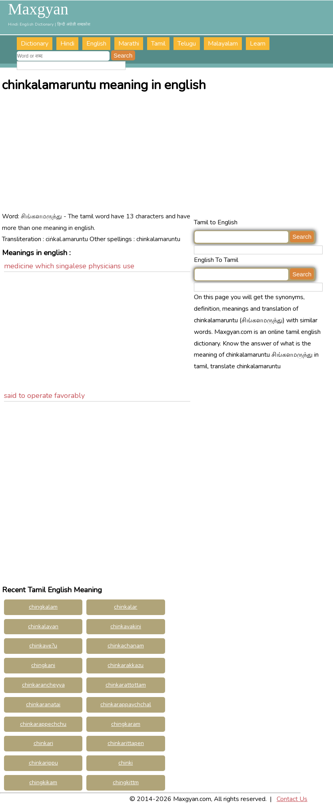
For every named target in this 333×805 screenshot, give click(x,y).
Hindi (67, 43)
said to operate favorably (44, 395)
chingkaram (125, 724)
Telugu (186, 43)
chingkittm (126, 782)
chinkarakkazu (126, 665)
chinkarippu (43, 763)
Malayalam (223, 43)
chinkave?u (43, 645)
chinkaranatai (43, 704)
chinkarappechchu (43, 724)
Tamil (158, 43)
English (96, 43)
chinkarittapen (126, 743)
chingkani (43, 665)
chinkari (43, 743)
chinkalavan (43, 626)
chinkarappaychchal (125, 704)
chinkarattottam (126, 685)
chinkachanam (126, 645)
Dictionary (34, 43)
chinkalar (125, 607)
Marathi (128, 43)
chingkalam (43, 607)
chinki (125, 763)
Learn (257, 43)
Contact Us (292, 799)
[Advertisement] (167, 157)
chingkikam (43, 782)
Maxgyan (38, 9)
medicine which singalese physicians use (69, 266)
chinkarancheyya (43, 685)
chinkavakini (125, 626)
